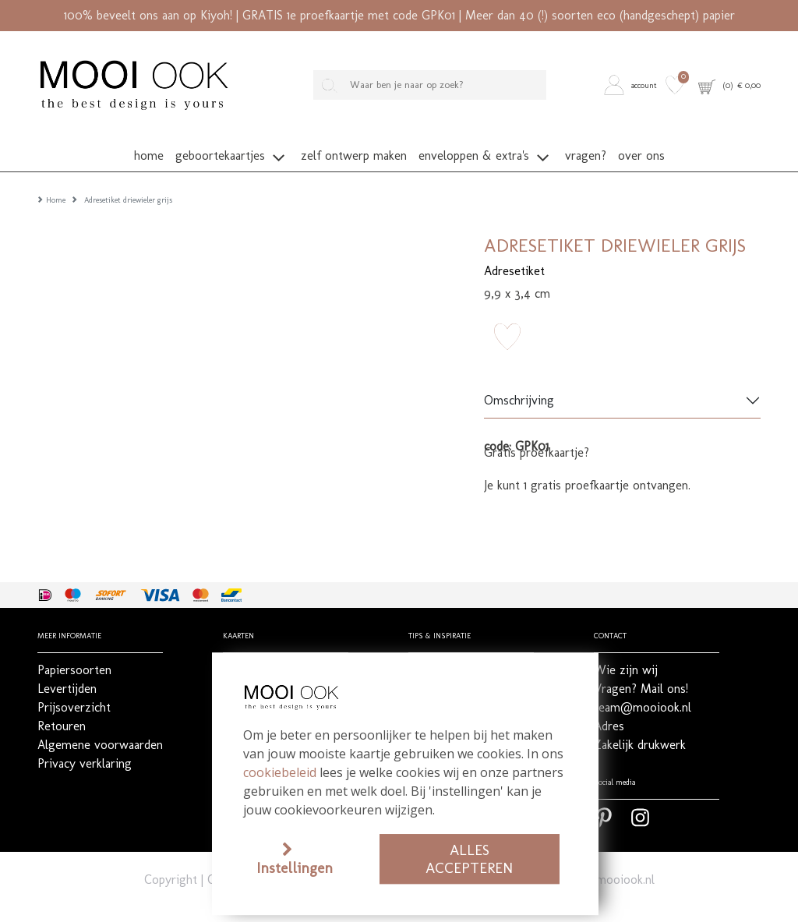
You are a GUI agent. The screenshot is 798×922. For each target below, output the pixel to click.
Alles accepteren (469, 859)
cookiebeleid (279, 772)
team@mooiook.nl (606, 856)
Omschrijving (519, 377)
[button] (632, 85)
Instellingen (294, 868)
